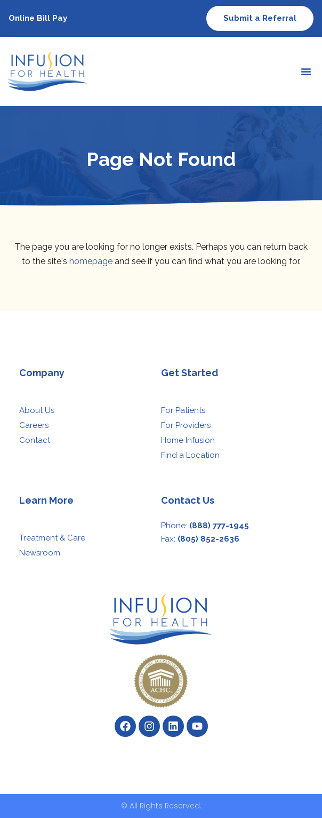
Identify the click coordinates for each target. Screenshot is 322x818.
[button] (306, 71)
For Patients (183, 410)
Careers (34, 425)
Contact (34, 440)
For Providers (186, 425)
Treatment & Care (52, 538)
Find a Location (190, 455)
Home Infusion (188, 440)
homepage (90, 261)
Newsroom (39, 553)
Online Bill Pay (38, 18)
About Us (36, 410)
